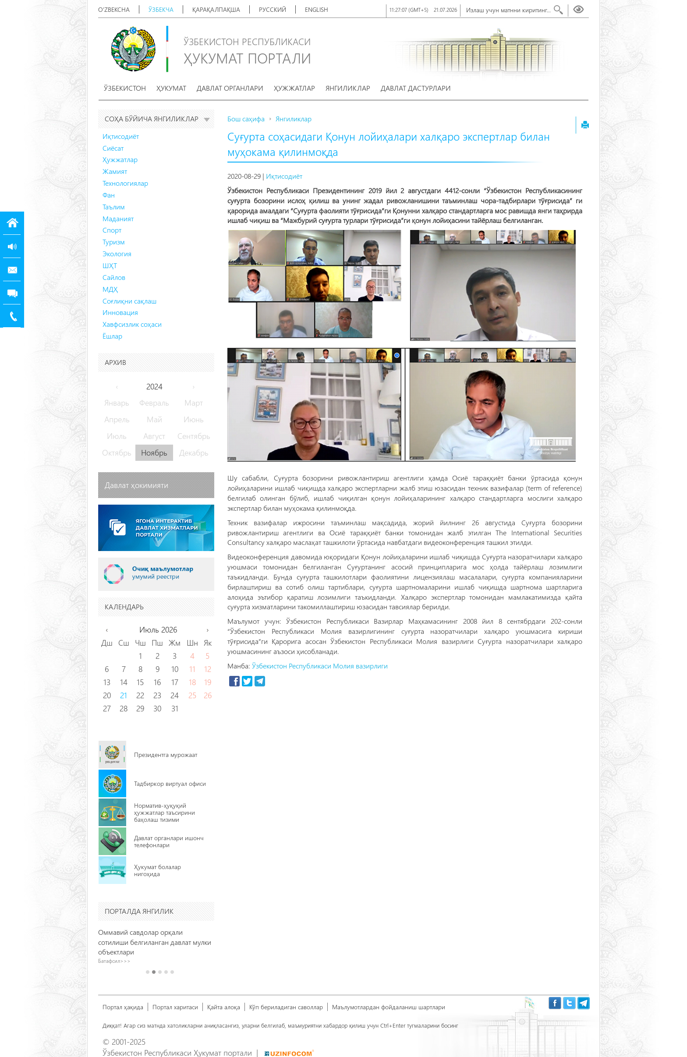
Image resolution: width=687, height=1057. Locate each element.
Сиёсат (113, 147)
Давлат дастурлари (416, 87)
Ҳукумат (171, 87)
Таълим (114, 206)
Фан (109, 194)
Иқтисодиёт (121, 136)
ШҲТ (110, 265)
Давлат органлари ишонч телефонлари (169, 841)
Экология (117, 253)
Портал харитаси (175, 1007)
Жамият (115, 171)
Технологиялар (125, 182)
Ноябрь (154, 452)
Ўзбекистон (125, 87)
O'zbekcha (114, 9)
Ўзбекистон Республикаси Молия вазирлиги (320, 665)
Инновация (120, 312)
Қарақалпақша (216, 9)
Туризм (114, 241)
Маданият (118, 218)
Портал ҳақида (123, 1007)
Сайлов (114, 277)
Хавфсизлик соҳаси (132, 324)
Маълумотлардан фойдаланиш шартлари (388, 1007)
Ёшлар (112, 335)
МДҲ (110, 288)
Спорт (112, 229)
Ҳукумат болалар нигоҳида (157, 870)
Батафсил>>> (121, 960)
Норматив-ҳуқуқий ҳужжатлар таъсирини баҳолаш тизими (164, 812)
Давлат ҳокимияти (136, 485)
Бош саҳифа (246, 118)
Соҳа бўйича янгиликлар (157, 118)
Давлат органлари (230, 87)
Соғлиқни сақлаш (129, 300)
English (316, 9)
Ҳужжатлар (294, 87)
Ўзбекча (161, 9)
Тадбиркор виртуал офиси (170, 783)
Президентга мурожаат (165, 754)
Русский (272, 9)
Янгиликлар (348, 87)
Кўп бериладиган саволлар (286, 1007)
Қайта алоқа (223, 1007)
